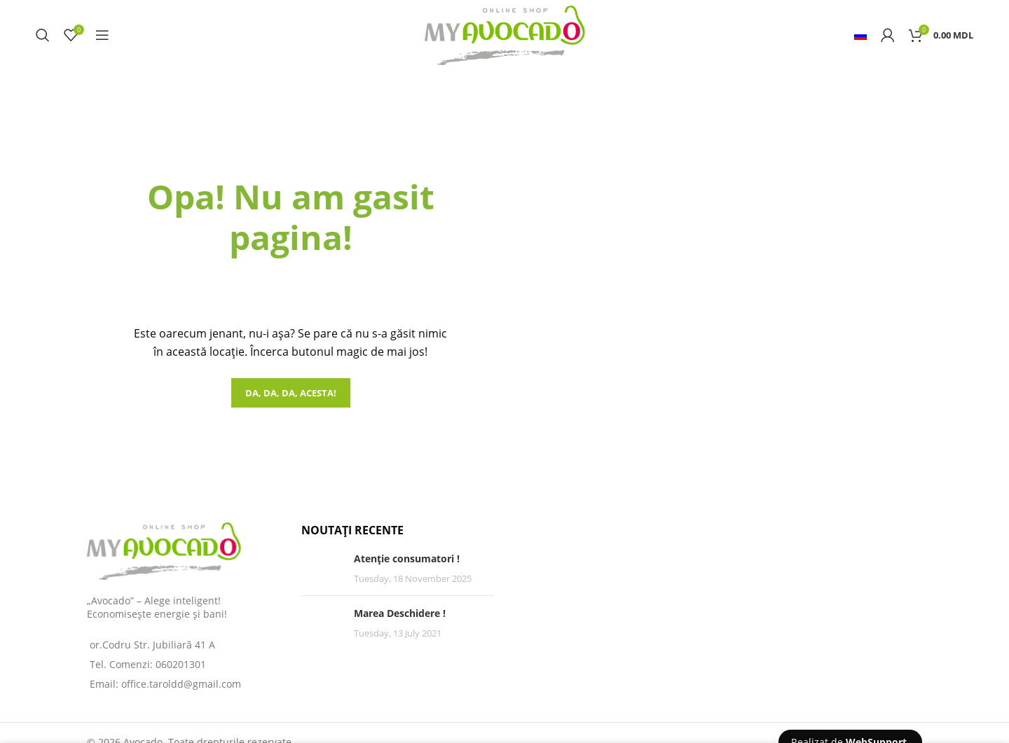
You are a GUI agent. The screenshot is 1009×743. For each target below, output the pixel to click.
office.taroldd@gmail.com (181, 683)
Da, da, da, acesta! (290, 393)
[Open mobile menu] (102, 35)
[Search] (43, 35)
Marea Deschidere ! (400, 613)
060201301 (181, 664)
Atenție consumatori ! (407, 558)
